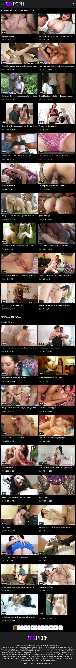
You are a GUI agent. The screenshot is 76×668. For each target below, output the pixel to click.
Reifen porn (47, 647)
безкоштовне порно (13, 654)
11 (51, 628)
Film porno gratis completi (26, 647)
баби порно (35, 651)
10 (46, 628)
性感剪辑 (5, 654)
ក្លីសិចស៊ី (72, 652)
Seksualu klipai (51, 654)
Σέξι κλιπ (36, 658)
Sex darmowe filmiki (60, 656)
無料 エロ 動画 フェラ (57, 658)
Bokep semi (17, 658)
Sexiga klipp (17, 651)
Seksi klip (44, 656)
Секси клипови (69, 654)
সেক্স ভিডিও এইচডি (47, 649)
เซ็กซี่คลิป (38, 656)
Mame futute (25, 654)
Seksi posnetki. (22, 656)
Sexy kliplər (10, 658)
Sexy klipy (14, 656)
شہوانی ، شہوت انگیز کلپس (41, 652)
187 (55, 628)
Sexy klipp (50, 656)
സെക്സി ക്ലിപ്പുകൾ (56, 652)
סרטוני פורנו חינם (45, 658)
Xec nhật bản (39, 647)
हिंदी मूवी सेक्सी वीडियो (14, 652)
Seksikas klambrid (27, 658)
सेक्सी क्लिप (43, 660)
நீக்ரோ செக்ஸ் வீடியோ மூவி (48, 651)
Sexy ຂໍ (25, 660)
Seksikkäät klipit (26, 651)
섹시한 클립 (31, 656)
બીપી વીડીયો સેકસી (62, 651)
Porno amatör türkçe (21, 649)
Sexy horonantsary (33, 660)
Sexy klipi (43, 654)
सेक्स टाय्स (30, 652)
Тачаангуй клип (34, 654)
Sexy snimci (7, 656)
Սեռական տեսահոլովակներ (64, 649)
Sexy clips (14, 647)
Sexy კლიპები (8, 651)
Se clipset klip (60, 654)
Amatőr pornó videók (35, 649)
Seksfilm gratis (6, 647)
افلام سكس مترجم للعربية (58, 647)
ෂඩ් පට (48, 660)
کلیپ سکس (11, 649)
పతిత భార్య (23, 652)
